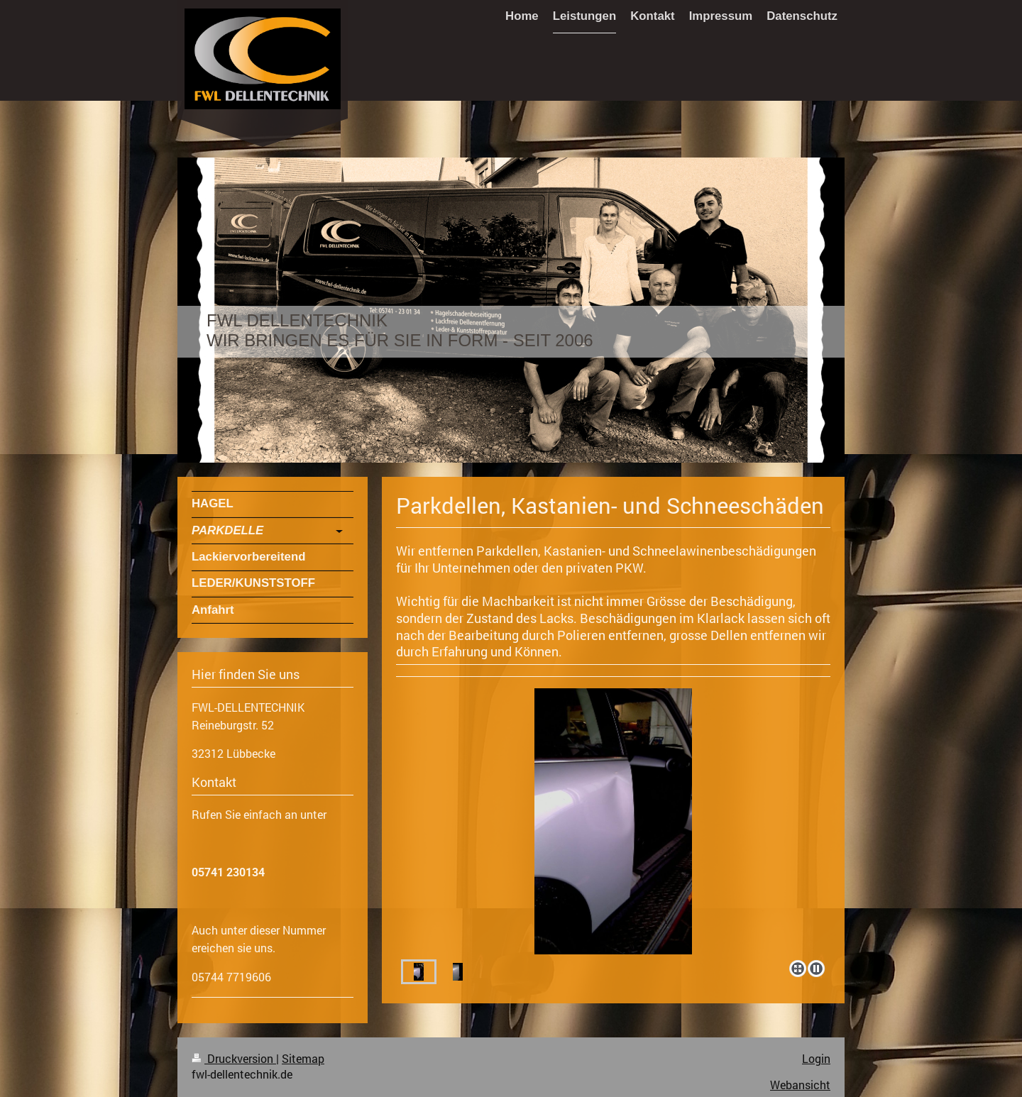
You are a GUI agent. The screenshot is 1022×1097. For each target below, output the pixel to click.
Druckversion (234, 1059)
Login (816, 1059)
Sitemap (303, 1059)
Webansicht (800, 1085)
